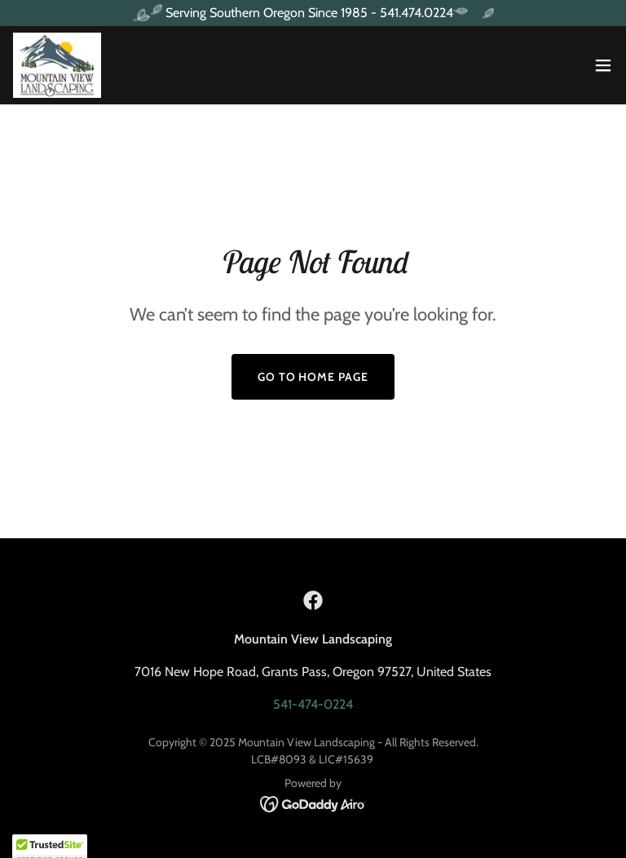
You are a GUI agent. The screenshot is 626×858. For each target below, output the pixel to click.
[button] (603, 65)
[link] (57, 65)
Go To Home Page (313, 376)
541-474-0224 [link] (313, 704)
